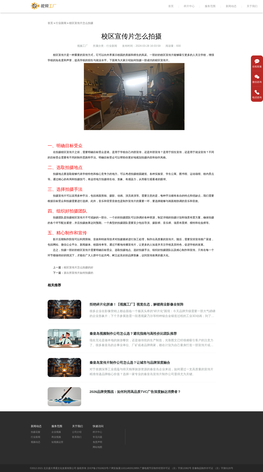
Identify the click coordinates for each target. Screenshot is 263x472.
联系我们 (77, 437)
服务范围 (210, 6)
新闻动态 (231, 6)
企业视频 (56, 432)
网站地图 (97, 447)
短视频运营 (57, 442)
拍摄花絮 (35, 432)
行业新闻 (61, 23)
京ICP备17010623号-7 (99, 468)
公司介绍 (77, 432)
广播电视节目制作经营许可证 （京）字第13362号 (165, 468)
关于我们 (252, 6)
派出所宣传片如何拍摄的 (78, 272)
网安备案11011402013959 (125, 468)
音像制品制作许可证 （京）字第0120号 (212, 468)
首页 (171, 6)
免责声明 (97, 442)
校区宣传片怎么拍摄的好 (78, 267)
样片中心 (189, 6)
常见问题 (97, 437)
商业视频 (56, 437)
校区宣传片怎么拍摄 (81, 23)
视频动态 (35, 442)
